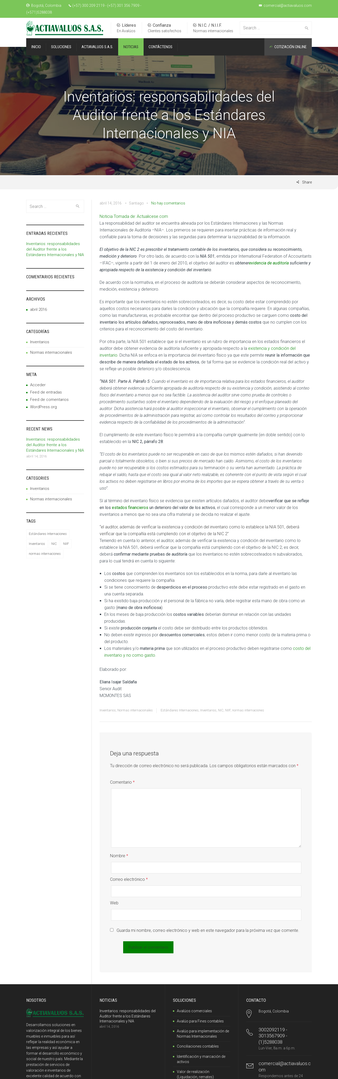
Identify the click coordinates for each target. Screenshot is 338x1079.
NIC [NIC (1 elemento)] (54, 544)
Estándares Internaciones (180, 710)
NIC (220, 710)
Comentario (122, 782)
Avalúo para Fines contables (200, 976)
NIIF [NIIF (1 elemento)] (66, 544)
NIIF (228, 710)
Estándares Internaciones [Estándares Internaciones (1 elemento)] (48, 534)
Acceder (38, 385)
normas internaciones (248, 710)
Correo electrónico (129, 856)
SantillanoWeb (46, 1072)
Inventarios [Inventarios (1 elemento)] (37, 544)
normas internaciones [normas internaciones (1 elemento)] (45, 554)
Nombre (119, 844)
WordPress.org (43, 407)
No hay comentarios (168, 203)
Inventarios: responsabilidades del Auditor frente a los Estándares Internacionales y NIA (55, 249)
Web (114, 869)
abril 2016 (38, 309)
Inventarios (108, 710)
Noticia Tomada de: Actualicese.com (134, 216)
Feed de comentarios (49, 399)
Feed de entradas (46, 392)
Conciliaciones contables (198, 1001)
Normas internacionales (135, 710)
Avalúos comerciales (194, 966)
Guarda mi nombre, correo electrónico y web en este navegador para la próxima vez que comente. (208, 885)
